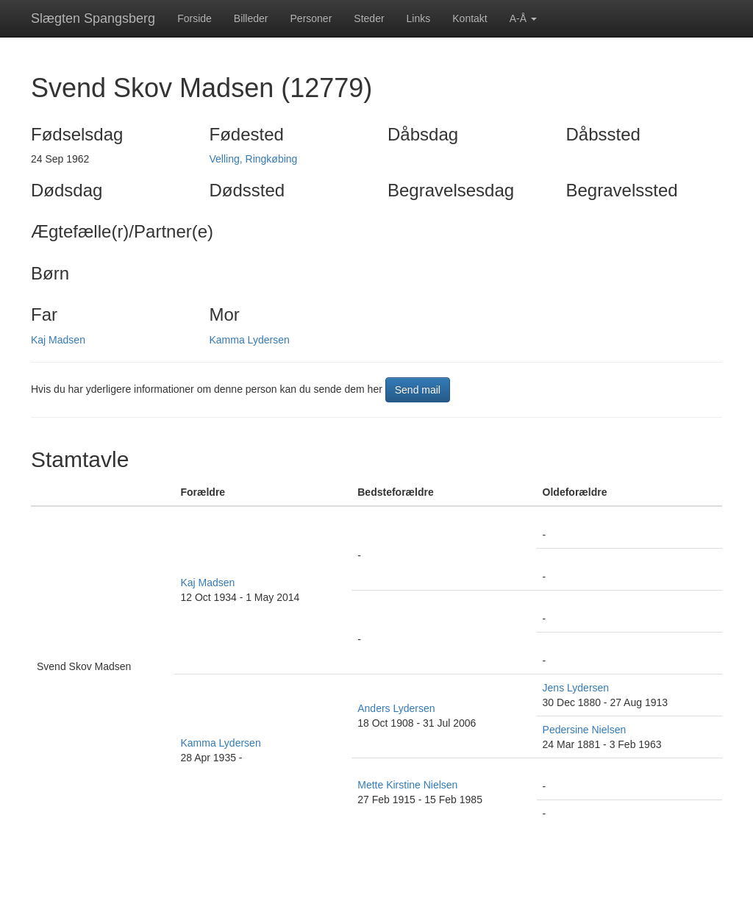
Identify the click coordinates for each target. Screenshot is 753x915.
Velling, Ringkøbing (254, 159)
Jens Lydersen (576, 688)
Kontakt (469, 18)
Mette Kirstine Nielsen (407, 785)
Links (419, 18)
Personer (311, 18)
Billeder (251, 18)
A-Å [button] (523, 18)
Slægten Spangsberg (93, 18)
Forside (194, 18)
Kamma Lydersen (250, 340)
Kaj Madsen (58, 340)
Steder (369, 18)
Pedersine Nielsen (585, 730)
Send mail (417, 390)
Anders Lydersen (396, 708)
